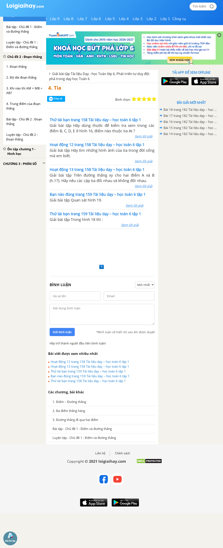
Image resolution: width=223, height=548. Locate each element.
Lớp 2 (151, 18)
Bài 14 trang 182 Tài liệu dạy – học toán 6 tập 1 (191, 134)
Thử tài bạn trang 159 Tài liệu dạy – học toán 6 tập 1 (88, 371)
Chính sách (122, 453)
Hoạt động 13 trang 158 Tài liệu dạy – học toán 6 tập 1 (90, 366)
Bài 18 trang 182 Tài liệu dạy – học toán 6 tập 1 (191, 109)
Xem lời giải (143, 136)
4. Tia (54, 87)
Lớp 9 (55, 18)
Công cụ (179, 18)
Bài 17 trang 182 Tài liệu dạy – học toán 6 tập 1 (191, 115)
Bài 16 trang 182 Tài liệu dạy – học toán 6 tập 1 (191, 122)
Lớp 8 (68, 18)
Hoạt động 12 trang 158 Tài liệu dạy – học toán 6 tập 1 (90, 361)
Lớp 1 (165, 18)
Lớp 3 (138, 18)
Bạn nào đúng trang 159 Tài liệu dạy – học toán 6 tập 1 (90, 376)
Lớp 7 (82, 18)
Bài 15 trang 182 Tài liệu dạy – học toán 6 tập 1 (191, 128)
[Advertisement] (102, 245)
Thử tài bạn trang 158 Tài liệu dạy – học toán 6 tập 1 (88, 381)
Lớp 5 (110, 18)
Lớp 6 (96, 18)
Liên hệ (100, 453)
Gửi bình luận (62, 332)
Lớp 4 (124, 18)
